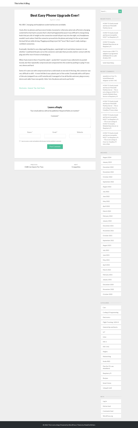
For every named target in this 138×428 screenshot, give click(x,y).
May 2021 (106, 260)
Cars (104, 307)
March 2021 (107, 270)
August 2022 (107, 187)
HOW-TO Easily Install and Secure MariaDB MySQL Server (110, 26)
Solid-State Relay (108, 63)
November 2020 (108, 289)
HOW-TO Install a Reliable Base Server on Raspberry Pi (110, 44)
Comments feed (108, 411)
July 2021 (106, 250)
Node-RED (106, 361)
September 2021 (108, 240)
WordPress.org (108, 416)
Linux (104, 337)
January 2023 (107, 162)
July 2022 (106, 191)
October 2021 (107, 235)
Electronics (23, 88)
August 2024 (107, 157)
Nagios (105, 351)
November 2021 (108, 231)
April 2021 (106, 265)
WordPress (72, 425)
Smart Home (107, 383)
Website (80, 132)
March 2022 (107, 211)
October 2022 (107, 177)
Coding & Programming (110, 312)
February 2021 (108, 275)
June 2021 (106, 255)
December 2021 (108, 226)
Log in (105, 401)
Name (30, 132)
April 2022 (106, 206)
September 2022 (108, 182)
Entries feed (107, 406)
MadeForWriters (89, 425)
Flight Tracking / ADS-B (111, 322)
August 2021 (107, 245)
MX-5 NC (106, 346)
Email (55, 132)
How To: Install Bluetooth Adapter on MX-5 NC (110, 78)
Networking (107, 356)
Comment (55, 116)
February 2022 (108, 216)
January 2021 (107, 279)
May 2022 (106, 201)
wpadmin (106, 76)
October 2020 (107, 294)
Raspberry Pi (107, 373)
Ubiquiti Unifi (107, 388)
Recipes (105, 378)
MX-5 (105, 342)
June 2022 (106, 196)
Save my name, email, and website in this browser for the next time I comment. (41, 141)
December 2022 (108, 167)
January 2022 (107, 221)
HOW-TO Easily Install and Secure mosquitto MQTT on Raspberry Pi (110, 35)
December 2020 (108, 284)
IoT (104, 332)
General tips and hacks (36, 88)
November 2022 (108, 172)
